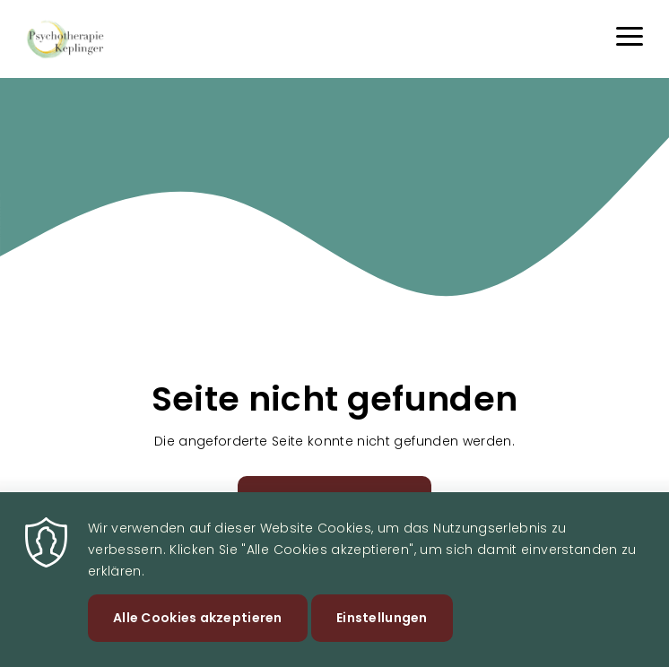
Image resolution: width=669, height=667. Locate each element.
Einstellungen (382, 628)
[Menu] (629, 39)
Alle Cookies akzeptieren (197, 628)
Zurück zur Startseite (335, 499)
